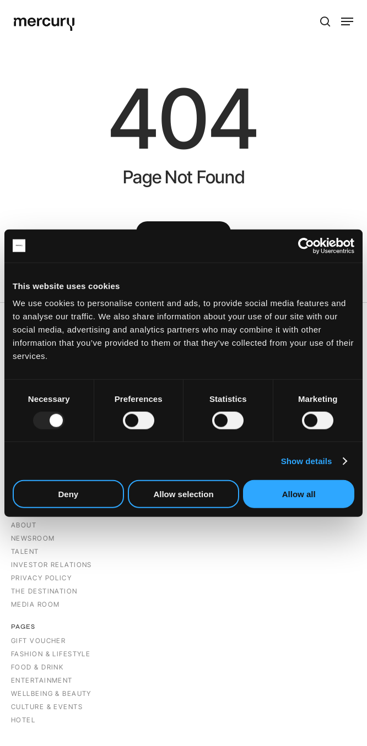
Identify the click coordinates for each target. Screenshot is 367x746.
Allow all (299, 494)
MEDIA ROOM (35, 604)
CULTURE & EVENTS (47, 707)
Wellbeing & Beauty (51, 693)
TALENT (25, 551)
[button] (347, 21)
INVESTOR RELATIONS (51, 564)
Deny (68, 494)
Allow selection (183, 494)
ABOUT (25, 525)
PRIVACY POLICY (41, 578)
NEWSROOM (33, 538)
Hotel (23, 720)
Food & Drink (37, 667)
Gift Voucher (38, 640)
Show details (306, 460)
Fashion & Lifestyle (50, 654)
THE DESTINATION (44, 591)
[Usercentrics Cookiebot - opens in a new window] (306, 245)
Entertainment (42, 680)
